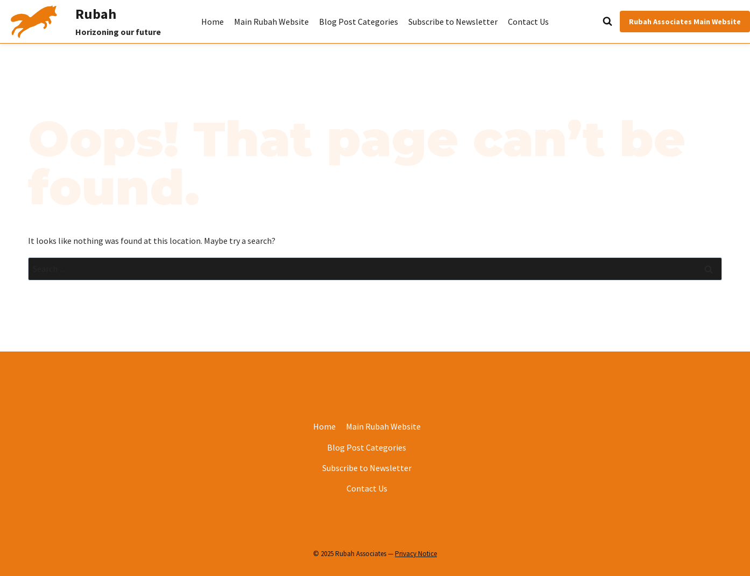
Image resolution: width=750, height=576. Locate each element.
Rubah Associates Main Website (685, 21)
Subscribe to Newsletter (453, 21)
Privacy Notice (416, 553)
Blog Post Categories (358, 21)
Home (212, 21)
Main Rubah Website (271, 21)
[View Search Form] (583, 21)
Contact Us (528, 21)
